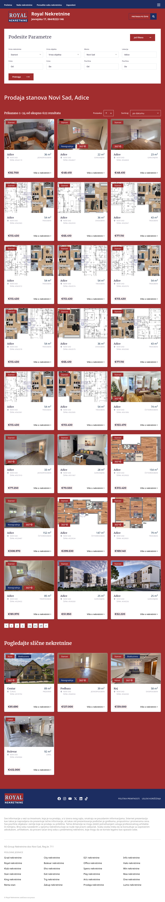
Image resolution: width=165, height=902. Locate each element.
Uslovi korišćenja (151, 797)
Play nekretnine (92, 873)
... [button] (26, 624)
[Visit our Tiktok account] (86, 797)
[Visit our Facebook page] (59, 797)
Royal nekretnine (13, 862)
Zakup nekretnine (53, 883)
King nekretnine (12, 878)
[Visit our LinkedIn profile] (81, 797)
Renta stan (9, 883)
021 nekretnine (91, 856)
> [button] (46, 624)
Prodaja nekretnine (94, 883)
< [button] (6, 624)
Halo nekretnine (131, 862)
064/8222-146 (56, 19)
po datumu (138, 112)
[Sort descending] (111, 112)
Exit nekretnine (52, 873)
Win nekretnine (131, 867)
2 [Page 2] (17, 624)
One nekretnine (131, 878)
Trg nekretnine (51, 878)
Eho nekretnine (52, 867)
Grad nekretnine (13, 856)
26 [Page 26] (41, 624)
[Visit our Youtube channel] (70, 797)
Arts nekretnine (92, 878)
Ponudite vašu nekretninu (49, 5)
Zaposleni (70, 5)
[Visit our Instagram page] (64, 797)
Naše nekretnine (24, 5)
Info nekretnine (131, 856)
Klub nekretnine (12, 867)
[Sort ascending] (106, 112)
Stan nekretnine (12, 873)
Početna (8, 5)
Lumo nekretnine (132, 883)
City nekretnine (52, 856)
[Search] (153, 16)
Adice (126, 53)
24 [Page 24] (29, 624)
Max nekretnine (131, 873)
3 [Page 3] (22, 624)
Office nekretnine (93, 862)
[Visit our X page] (75, 797)
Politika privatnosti (129, 797)
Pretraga (21, 75)
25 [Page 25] (35, 624)
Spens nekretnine (93, 867)
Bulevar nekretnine (54, 862)
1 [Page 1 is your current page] (11, 624)
